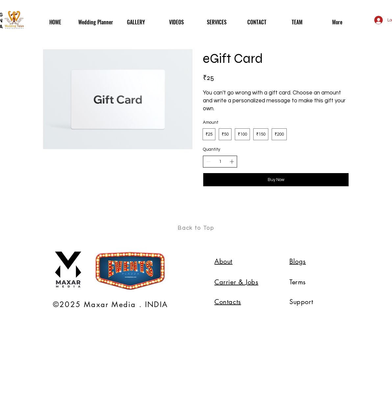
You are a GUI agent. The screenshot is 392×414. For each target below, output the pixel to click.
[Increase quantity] (232, 161)
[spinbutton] (220, 162)
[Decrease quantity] (208, 161)
